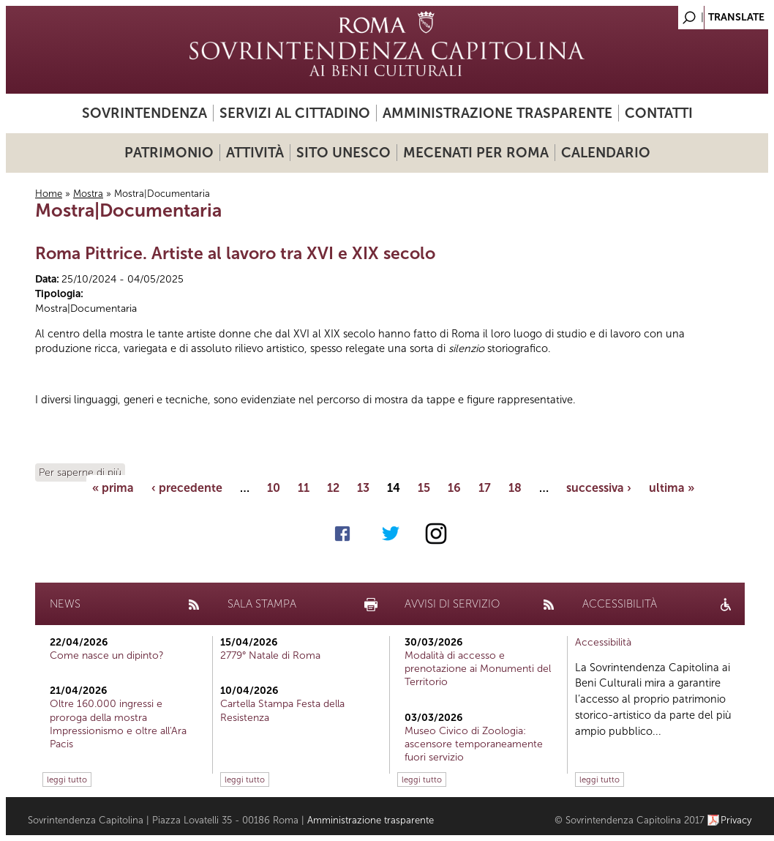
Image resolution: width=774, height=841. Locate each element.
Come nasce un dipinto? (107, 655)
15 (424, 488)
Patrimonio (169, 152)
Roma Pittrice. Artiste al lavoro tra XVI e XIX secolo (235, 253)
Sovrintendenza (144, 113)
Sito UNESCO (343, 152)
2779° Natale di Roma (270, 655)
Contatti (659, 113)
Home (48, 193)
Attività (255, 152)
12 (333, 488)
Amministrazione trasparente (497, 113)
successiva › (598, 488)
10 (273, 488)
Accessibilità (603, 642)
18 (515, 488)
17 (484, 488)
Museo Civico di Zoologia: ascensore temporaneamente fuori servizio (474, 744)
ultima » (671, 488)
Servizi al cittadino (294, 113)
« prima (113, 488)
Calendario (605, 152)
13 (363, 488)
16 (454, 488)
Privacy (736, 820)
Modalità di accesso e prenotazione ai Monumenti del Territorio (478, 668)
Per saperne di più (80, 472)
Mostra (88, 193)
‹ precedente (186, 488)
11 (303, 488)
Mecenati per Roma (476, 152)
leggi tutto (67, 779)
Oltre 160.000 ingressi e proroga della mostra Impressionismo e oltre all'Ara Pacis (118, 724)
